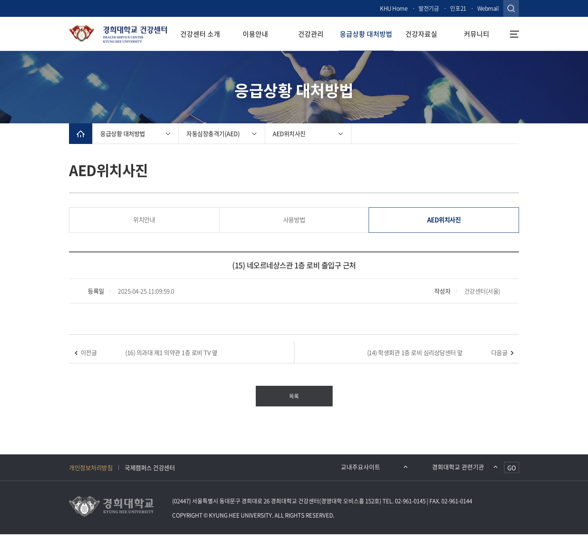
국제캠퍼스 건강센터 (149, 468)
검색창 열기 (511, 8)
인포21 (458, 8)
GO (511, 468)
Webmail (488, 8)
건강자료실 (421, 34)
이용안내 (255, 34)
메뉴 (514, 34)
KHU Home (393, 8)
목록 (293, 396)
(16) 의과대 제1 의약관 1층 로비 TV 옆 (171, 353)
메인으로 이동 (80, 133)
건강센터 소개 (200, 34)
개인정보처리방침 (90, 468)
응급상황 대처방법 (366, 34)
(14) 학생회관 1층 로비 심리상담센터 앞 (415, 353)
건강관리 (311, 34)
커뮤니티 (476, 34)
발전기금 (428, 8)
